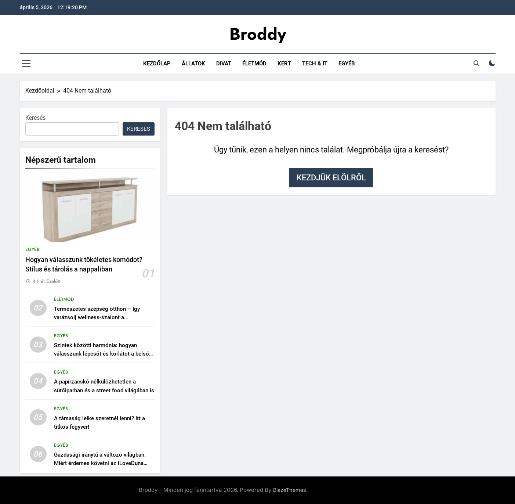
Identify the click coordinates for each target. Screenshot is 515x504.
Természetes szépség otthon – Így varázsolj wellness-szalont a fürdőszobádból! (97, 317)
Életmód (254, 63)
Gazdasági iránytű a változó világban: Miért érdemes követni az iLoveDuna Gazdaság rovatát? (100, 463)
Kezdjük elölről (331, 177)
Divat (223, 63)
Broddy (257, 34)
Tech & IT (314, 63)
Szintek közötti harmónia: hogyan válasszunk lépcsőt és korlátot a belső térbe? (101, 354)
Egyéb (346, 63)
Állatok (193, 63)
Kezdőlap (157, 63)
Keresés (35, 117)
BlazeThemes (289, 490)
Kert (284, 63)
